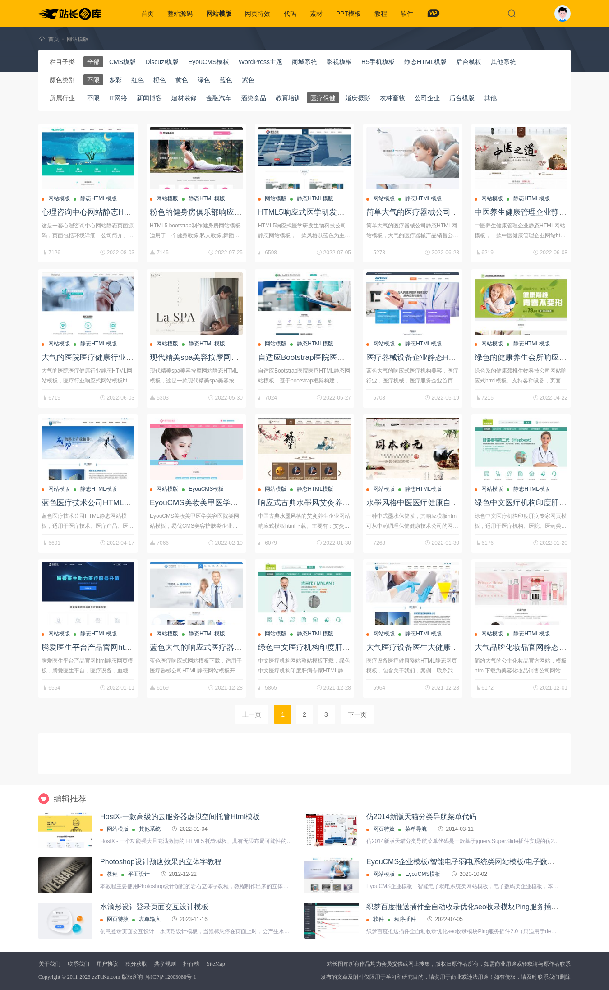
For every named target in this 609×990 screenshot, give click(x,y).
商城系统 (304, 61)
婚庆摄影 (357, 97)
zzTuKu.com (106, 977)
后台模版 (462, 97)
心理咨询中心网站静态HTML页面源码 (106, 212)
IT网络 (118, 97)
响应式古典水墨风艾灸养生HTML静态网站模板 (337, 502)
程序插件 (405, 919)
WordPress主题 (260, 61)
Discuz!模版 (162, 61)
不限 (93, 79)
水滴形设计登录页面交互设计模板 (154, 907)
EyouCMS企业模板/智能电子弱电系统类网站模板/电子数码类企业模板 (478, 862)
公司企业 (427, 97)
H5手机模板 (378, 61)
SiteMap (216, 964)
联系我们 (78, 964)
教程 (380, 13)
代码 (290, 13)
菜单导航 (416, 829)
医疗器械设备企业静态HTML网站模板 (430, 357)
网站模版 (218, 13)
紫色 (248, 79)
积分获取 (136, 964)
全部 (93, 61)
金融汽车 (218, 97)
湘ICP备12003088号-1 (170, 977)
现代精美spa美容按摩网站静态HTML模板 (220, 357)
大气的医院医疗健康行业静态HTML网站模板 (117, 357)
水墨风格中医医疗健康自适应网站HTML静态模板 (449, 502)
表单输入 (150, 919)
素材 (316, 13)
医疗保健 (323, 97)
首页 (147, 13)
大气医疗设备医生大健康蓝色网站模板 (431, 647)
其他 (490, 97)
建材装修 (184, 97)
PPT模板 (348, 13)
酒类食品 (253, 97)
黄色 (181, 79)
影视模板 (339, 61)
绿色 (204, 79)
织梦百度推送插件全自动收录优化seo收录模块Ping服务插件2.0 (467, 907)
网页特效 (257, 13)
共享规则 (165, 964)
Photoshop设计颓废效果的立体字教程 (160, 862)
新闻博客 (149, 97)
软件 (407, 13)
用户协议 (107, 964)
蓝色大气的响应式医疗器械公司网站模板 (219, 647)
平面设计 (139, 874)
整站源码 (180, 13)
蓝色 (226, 79)
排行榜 (191, 964)
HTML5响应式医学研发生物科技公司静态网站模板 (343, 212)
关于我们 (49, 964)
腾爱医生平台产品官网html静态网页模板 (110, 647)
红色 (137, 79)
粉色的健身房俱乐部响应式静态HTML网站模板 (229, 212)
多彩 (115, 79)
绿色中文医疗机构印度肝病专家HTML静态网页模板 (345, 647)
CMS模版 (122, 61)
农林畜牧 (392, 97)
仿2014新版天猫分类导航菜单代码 (421, 816)
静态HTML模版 (425, 61)
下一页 (357, 714)
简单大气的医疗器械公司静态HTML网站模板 (441, 212)
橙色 (159, 79)
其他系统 (503, 61)
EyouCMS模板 (208, 61)
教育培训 (288, 97)
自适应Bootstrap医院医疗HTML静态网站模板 (334, 357)
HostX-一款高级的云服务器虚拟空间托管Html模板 (180, 816)
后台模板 (468, 61)
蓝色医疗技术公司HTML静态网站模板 (106, 502)
